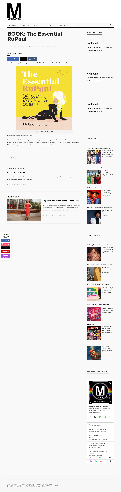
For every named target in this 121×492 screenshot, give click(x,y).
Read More (26, 185)
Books (46, 46)
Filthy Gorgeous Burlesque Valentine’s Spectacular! (98, 305)
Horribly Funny (91, 324)
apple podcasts (5, 256)
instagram (5, 244)
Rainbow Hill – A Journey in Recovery (97, 188)
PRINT (83, 26)
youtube (6, 251)
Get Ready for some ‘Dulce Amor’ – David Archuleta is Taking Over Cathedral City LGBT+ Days (100, 246)
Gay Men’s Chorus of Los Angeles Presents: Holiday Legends (99, 345)
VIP (77, 26)
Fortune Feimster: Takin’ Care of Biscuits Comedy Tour (98, 285)
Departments (25, 26)
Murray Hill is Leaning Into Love (98, 430)
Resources (13, 26)
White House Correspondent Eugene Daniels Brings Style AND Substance (100, 208)
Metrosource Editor (20, 46)
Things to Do (39, 26)
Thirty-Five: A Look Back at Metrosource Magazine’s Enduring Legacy (98, 149)
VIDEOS (70, 26)
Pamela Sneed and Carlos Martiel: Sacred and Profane (100, 265)
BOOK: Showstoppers (20, 172)
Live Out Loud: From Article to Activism (98, 168)
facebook (13, 59)
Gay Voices (51, 26)
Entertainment (52, 46)
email (32, 59)
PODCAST (61, 26)
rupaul (13, 158)
